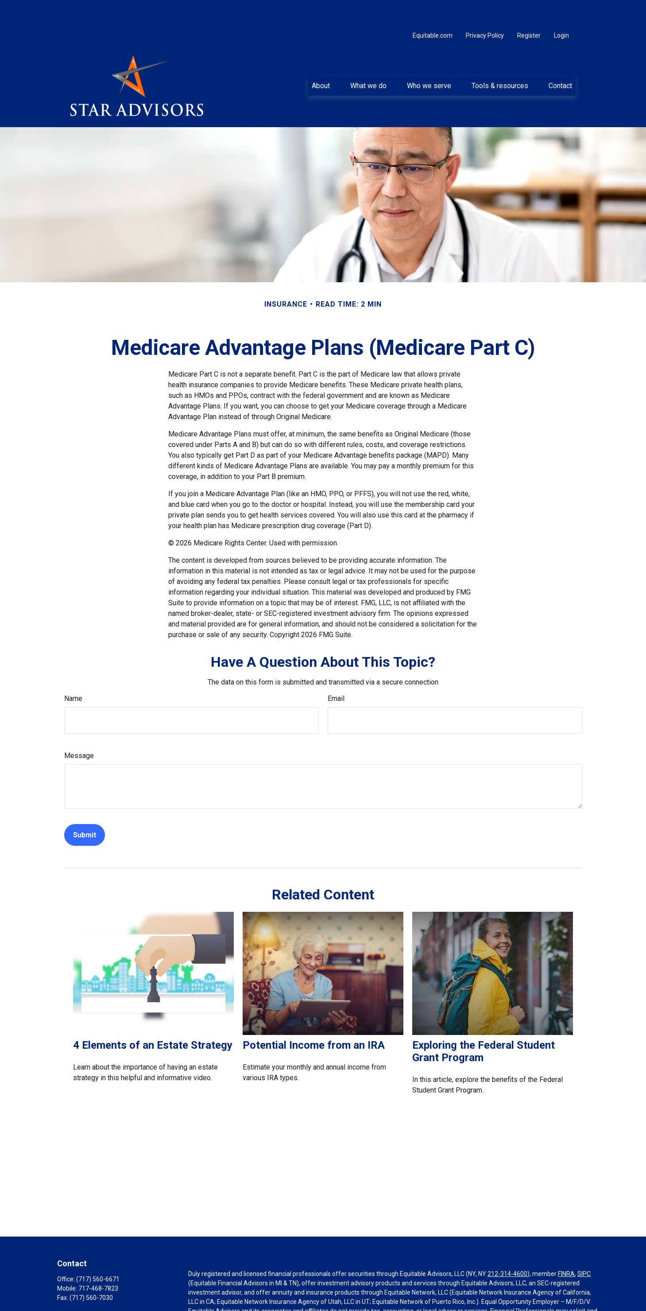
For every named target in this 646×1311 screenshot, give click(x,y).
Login (561, 8)
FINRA (566, 1247)
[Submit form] (84, 808)
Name (73, 672)
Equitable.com (433, 8)
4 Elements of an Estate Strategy (152, 1018)
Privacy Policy (485, 8)
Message (79, 729)
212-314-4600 (507, 1247)
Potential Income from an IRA (314, 1018)
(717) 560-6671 (98, 1252)
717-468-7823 (98, 1261)
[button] (320, 59)
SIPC (584, 1247)
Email (336, 672)
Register (529, 8)
